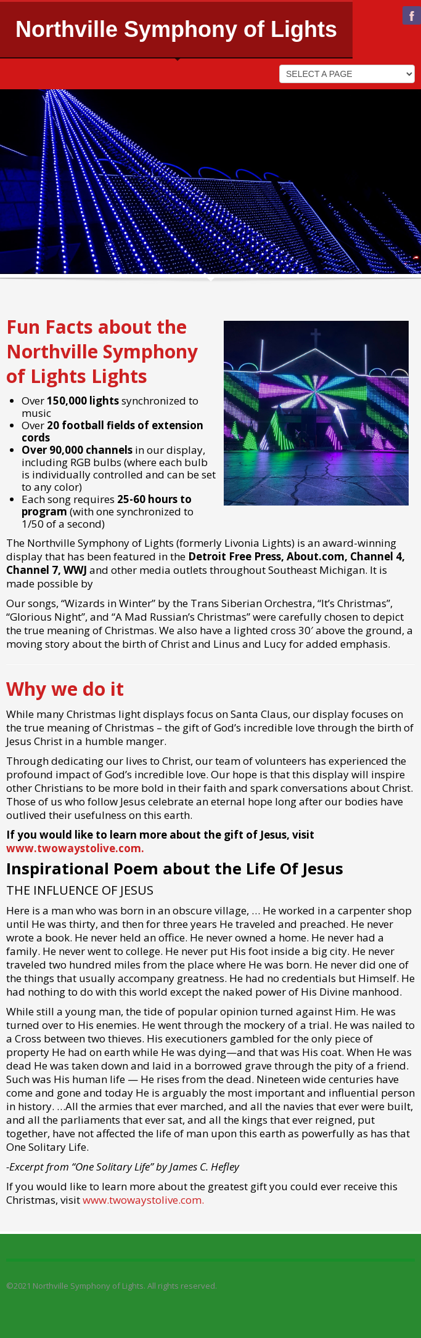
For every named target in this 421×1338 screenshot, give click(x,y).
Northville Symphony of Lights (176, 29)
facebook (412, 15)
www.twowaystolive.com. (75, 848)
